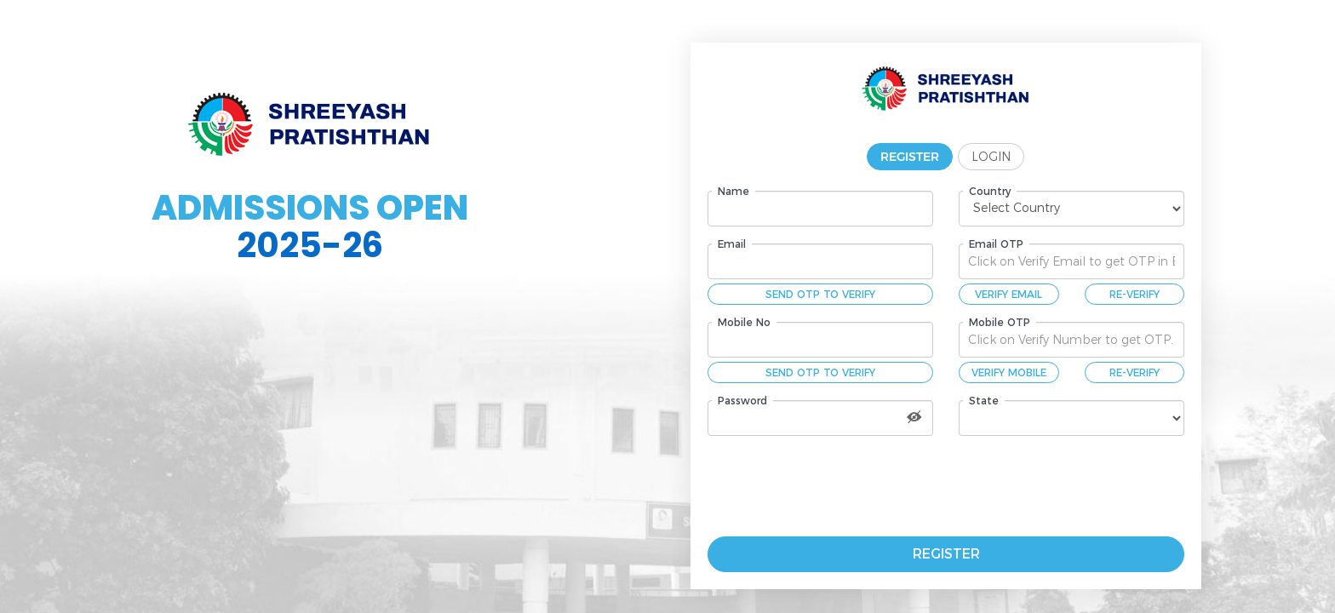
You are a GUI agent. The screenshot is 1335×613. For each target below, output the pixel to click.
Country (990, 191)
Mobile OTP (999, 322)
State (984, 400)
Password (742, 400)
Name (733, 191)
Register (909, 156)
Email (732, 244)
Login (991, 156)
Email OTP (996, 244)
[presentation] (887, 486)
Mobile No (744, 322)
